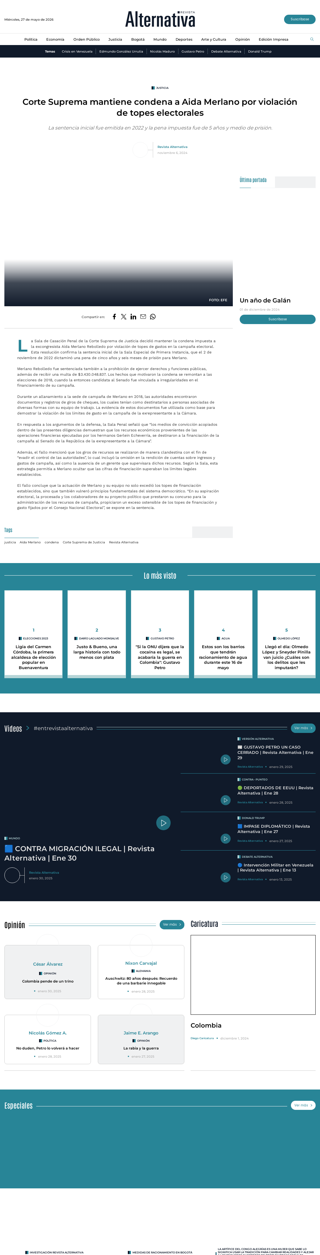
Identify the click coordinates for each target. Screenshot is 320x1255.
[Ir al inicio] (160, 19)
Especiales (18, 1105)
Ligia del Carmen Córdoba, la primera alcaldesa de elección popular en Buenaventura (33, 657)
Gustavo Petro (193, 51)
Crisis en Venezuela (77, 51)
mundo (14, 838)
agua (226, 638)
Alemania (143, 971)
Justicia (115, 39)
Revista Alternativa (173, 147)
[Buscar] (312, 39)
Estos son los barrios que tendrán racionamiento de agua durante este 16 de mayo (223, 657)
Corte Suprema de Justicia (84, 542)
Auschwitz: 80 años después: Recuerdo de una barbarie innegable (141, 980)
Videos (13, 728)
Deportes (184, 39)
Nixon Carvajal (141, 963)
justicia (162, 87)
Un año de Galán (265, 300)
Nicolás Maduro (162, 51)
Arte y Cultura (213, 39)
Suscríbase (300, 19)
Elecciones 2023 (35, 638)
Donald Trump (260, 51)
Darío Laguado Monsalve (99, 638)
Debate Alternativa (226, 51)
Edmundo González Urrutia (121, 51)
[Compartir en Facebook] (114, 317)
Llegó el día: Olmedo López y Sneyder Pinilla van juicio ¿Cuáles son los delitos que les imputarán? (286, 657)
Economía (55, 39)
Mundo (160, 39)
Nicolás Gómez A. (48, 1032)
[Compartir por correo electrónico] (143, 317)
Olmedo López (289, 638)
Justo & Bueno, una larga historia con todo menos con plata (96, 651)
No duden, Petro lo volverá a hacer (47, 1048)
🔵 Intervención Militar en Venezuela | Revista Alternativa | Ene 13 (275, 868)
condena (52, 542)
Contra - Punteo (255, 779)
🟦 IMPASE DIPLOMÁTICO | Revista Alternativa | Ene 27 (274, 829)
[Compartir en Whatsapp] (153, 317)
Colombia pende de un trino (47, 981)
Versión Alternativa (258, 738)
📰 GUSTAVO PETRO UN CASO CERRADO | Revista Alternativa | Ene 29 (275, 752)
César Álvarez (47, 964)
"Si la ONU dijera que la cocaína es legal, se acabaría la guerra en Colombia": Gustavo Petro (160, 657)
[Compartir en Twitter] (124, 317)
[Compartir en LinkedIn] (133, 317)
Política (31, 39)
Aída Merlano (30, 542)
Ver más (303, 728)
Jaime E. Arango (141, 1032)
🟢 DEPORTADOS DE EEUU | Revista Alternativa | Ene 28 (275, 790)
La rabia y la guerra (141, 1048)
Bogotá (138, 39)
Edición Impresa (273, 39)
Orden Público (86, 39)
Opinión (242, 39)
